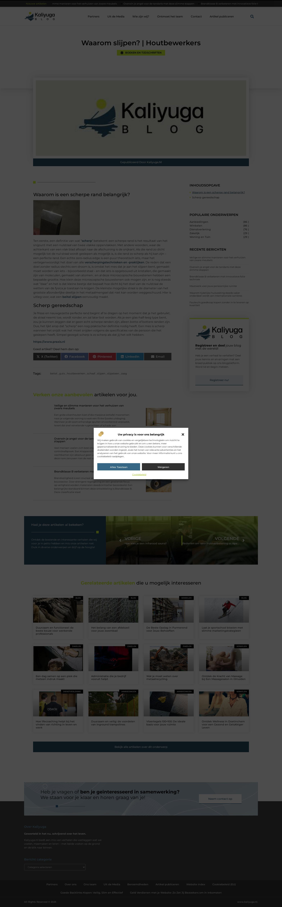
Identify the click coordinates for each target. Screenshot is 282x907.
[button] (183, 434)
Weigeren (163, 467)
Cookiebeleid (139, 474)
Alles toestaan (119, 467)
